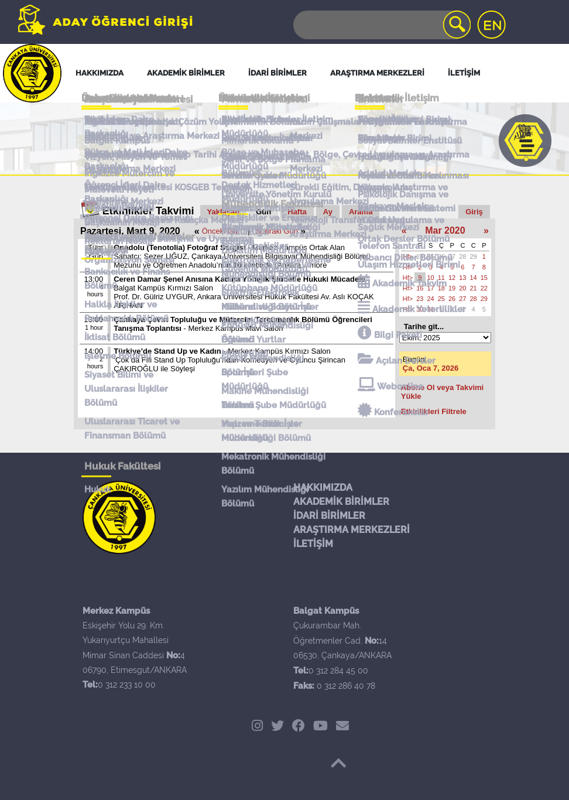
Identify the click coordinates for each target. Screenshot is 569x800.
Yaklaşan (223, 211)
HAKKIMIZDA (322, 487)
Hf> (408, 256)
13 (462, 277)
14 (473, 277)
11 (441, 277)
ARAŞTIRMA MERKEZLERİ (351, 529)
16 (419, 288)
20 (462, 288)
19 (451, 288)
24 (419, 256)
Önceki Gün (222, 231)
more (318, 265)
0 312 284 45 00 (338, 670)
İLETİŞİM (313, 543)
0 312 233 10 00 (127, 684)
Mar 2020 (445, 230)
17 (430, 288)
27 (451, 256)
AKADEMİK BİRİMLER (341, 501)
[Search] (381, 25)
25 (430, 256)
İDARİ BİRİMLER (329, 515)
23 (419, 298)
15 (484, 277)
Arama (360, 211)
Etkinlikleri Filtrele (434, 411)
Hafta (297, 211)
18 (441, 288)
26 (441, 256)
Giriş (474, 211)
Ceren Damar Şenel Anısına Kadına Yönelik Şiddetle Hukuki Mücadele (239, 279)
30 (419, 309)
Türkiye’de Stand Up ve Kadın (167, 351)
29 (473, 256)
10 (430, 277)
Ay (328, 211)
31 (430, 309)
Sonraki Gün (277, 231)
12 (451, 277)
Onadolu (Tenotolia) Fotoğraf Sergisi (179, 247)
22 (484, 288)
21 (473, 288)
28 (462, 256)
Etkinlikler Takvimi (148, 211)
